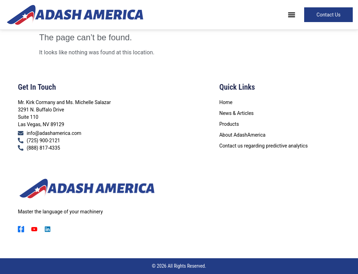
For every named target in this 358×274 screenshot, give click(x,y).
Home (225, 102)
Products (229, 124)
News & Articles (236, 113)
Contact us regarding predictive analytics (263, 146)
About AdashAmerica (242, 135)
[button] (291, 15)
